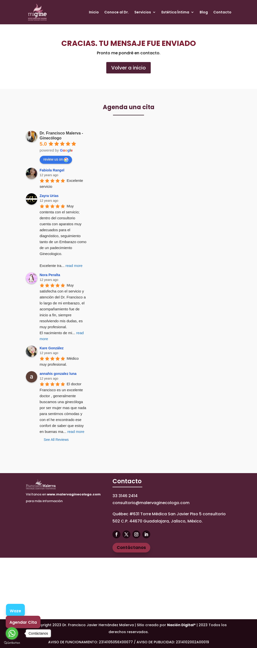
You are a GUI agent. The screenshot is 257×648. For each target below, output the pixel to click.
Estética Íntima (175, 12)
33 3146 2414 (125, 496)
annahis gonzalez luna (58, 374)
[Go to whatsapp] (12, 633)
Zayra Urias (49, 196)
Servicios (142, 12)
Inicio (94, 12)
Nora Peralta (50, 275)
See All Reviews (56, 440)
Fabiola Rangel (52, 170)
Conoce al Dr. (116, 12)
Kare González (52, 348)
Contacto (222, 12)
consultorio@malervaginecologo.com (150, 503)
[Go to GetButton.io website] (12, 643)
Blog (204, 12)
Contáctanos (131, 548)
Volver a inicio (128, 67)
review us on (56, 159)
